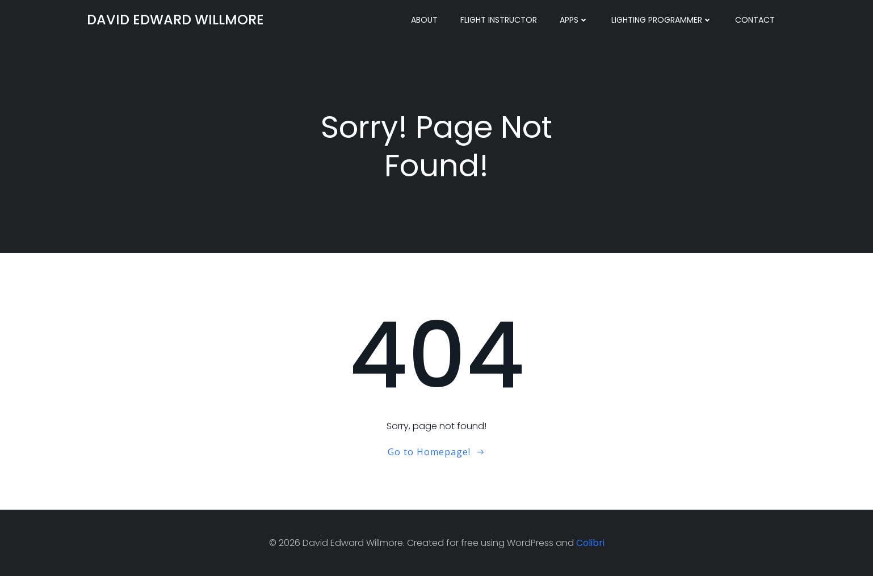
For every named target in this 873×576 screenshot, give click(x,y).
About (424, 20)
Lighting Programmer (661, 20)
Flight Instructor (498, 20)
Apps (574, 20)
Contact (755, 20)
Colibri (590, 542)
